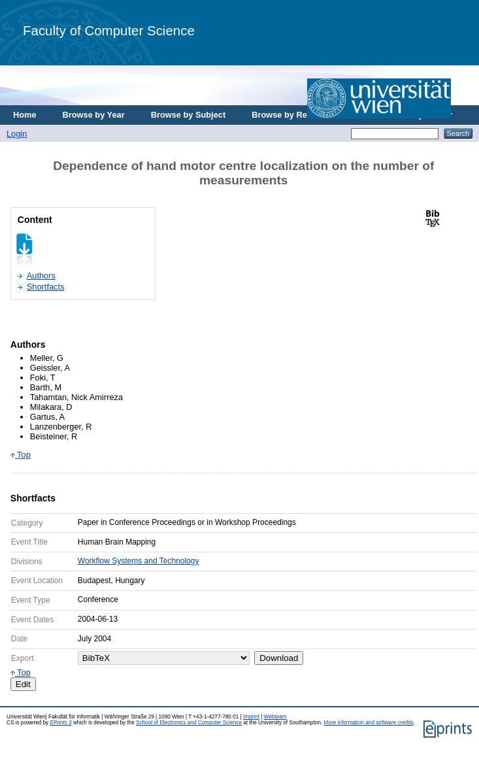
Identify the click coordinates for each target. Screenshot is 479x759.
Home (25, 115)
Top (20, 455)
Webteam (275, 717)
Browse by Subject (188, 115)
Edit (23, 684)
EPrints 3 (60, 723)
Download (278, 658)
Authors (41, 275)
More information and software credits (369, 723)
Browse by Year (94, 115)
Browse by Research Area (303, 115)
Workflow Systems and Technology (138, 560)
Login (17, 134)
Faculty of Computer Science (109, 30)
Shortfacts (46, 287)
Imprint (251, 717)
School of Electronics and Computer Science (189, 723)
